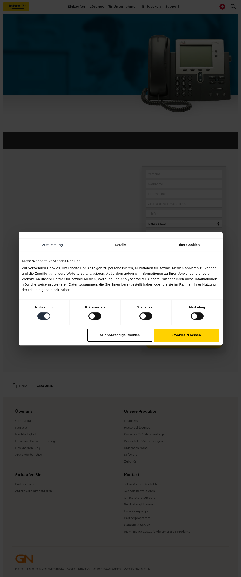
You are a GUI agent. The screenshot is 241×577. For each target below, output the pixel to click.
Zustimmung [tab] (52, 245)
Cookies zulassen (186, 335)
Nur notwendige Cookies (120, 335)
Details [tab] (120, 245)
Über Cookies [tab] (189, 245)
